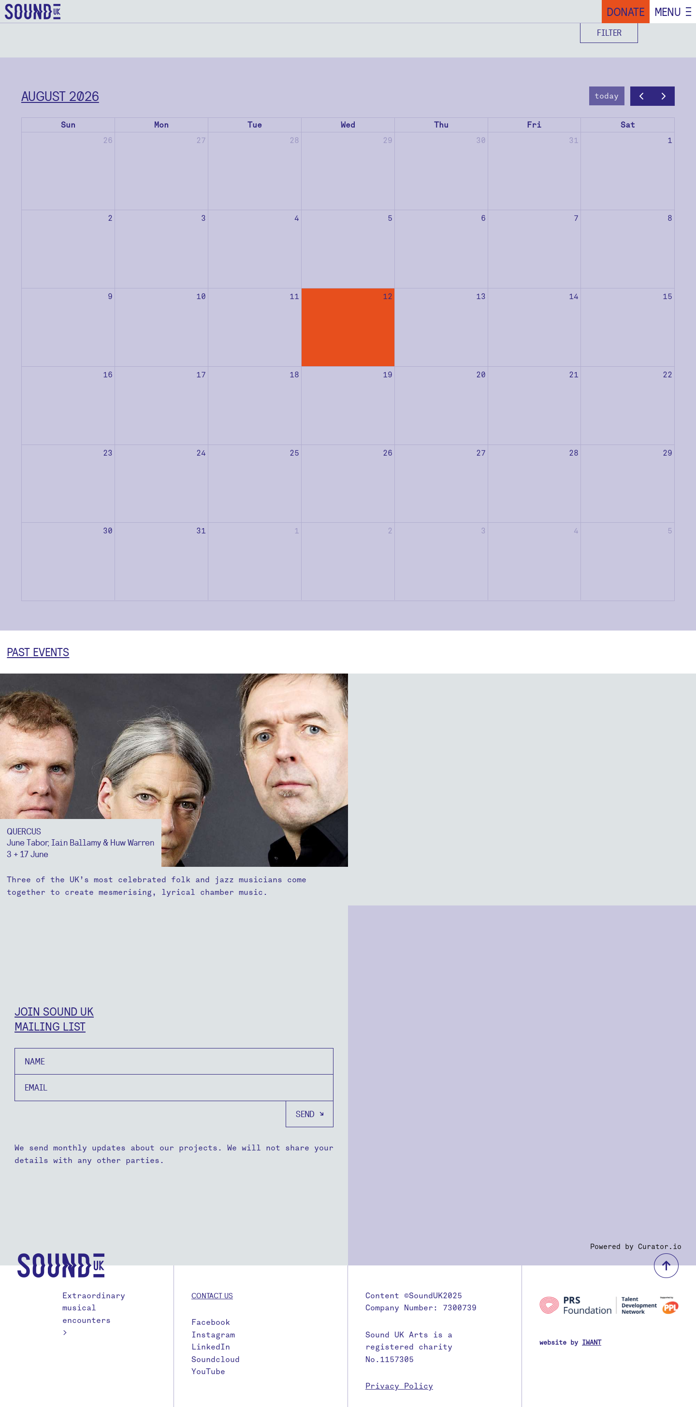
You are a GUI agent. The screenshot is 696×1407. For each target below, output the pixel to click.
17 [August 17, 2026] (201, 375)
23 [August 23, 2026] (108, 453)
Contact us (212, 1295)
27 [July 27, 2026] (201, 140)
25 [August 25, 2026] (294, 453)
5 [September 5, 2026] (669, 531)
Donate (626, 11)
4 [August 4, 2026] (296, 218)
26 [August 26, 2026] (387, 453)
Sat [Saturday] (628, 125)
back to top (666, 1265)
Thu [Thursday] (441, 125)
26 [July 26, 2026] (108, 140)
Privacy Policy (399, 1386)
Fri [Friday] (534, 125)
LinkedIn (210, 1347)
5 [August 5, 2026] (390, 218)
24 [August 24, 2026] (201, 453)
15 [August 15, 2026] (667, 296)
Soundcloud (215, 1359)
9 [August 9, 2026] (110, 296)
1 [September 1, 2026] (296, 531)
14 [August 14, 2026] (574, 296)
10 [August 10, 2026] (201, 296)
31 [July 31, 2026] (574, 140)
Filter (609, 32)
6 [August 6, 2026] (483, 218)
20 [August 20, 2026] (481, 375)
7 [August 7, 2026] (576, 218)
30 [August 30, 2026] (108, 531)
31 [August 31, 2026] (201, 531)
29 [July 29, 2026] (387, 140)
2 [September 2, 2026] (390, 531)
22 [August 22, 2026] (667, 375)
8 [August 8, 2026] (669, 218)
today (606, 96)
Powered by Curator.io (636, 1246)
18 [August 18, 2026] (294, 375)
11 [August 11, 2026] (294, 296)
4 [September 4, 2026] (576, 531)
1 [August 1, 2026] (669, 140)
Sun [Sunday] (68, 125)
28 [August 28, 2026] (574, 453)
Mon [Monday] (161, 125)
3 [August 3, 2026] (203, 218)
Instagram (213, 1335)
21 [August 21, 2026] (574, 375)
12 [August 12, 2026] (387, 296)
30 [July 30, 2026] (481, 140)
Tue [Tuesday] (254, 125)
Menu (667, 11)
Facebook (210, 1322)
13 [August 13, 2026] (481, 296)
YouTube (208, 1371)
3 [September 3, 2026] (483, 531)
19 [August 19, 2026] (387, 375)
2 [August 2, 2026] (110, 218)
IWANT (591, 1342)
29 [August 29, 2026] (667, 453)
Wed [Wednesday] (348, 125)
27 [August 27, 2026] (481, 453)
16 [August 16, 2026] (108, 375)
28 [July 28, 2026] (294, 140)
